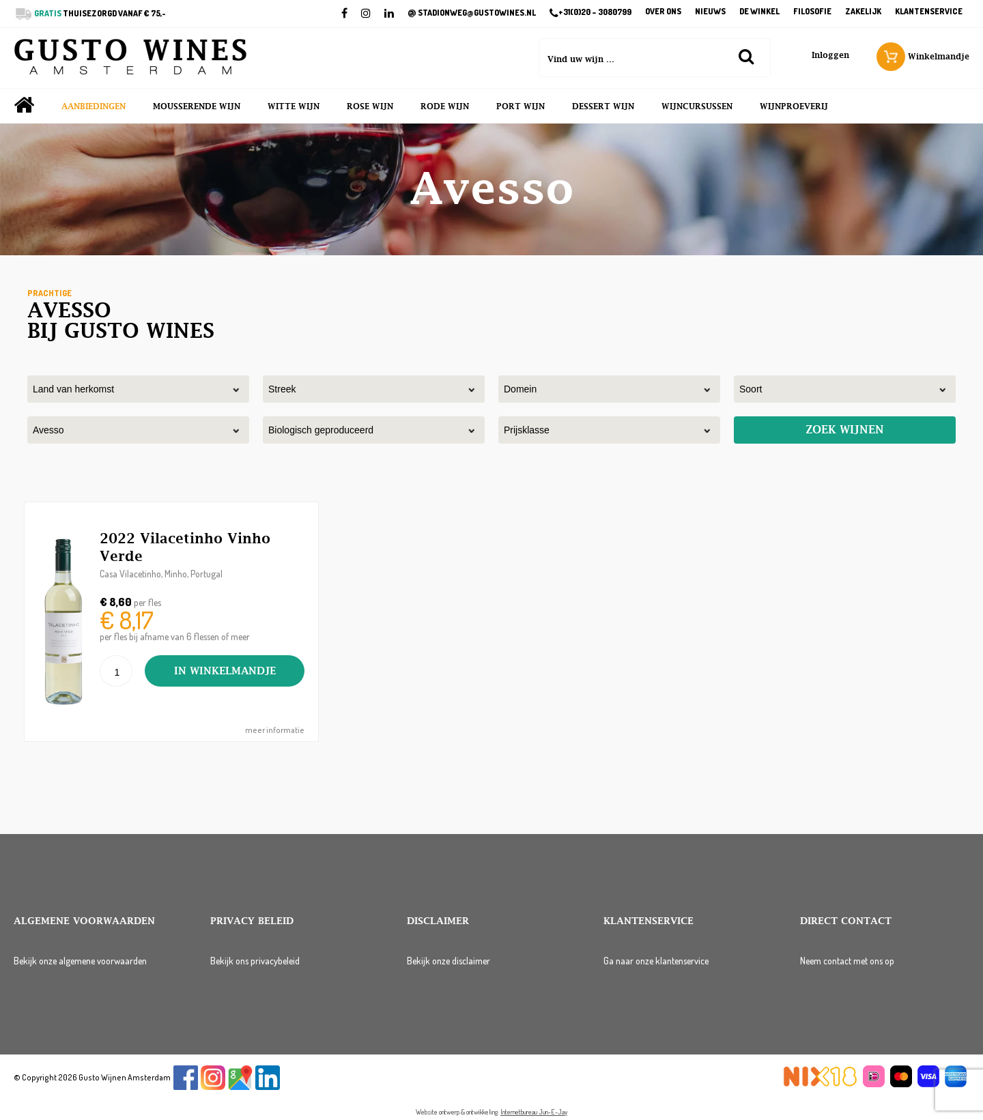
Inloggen (830, 55)
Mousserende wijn (196, 106)
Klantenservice (929, 12)
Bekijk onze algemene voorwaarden (80, 960)
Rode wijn (445, 106)
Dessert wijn (603, 106)
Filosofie (812, 12)
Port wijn (520, 106)
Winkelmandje (923, 56)
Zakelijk (863, 12)
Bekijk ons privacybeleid (255, 960)
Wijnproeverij (794, 106)
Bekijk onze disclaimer (448, 960)
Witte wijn (293, 106)
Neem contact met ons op (847, 960)
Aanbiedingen (93, 106)
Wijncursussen (696, 106)
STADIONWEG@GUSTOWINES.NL (472, 13)
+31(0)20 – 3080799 (590, 13)
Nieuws (710, 12)
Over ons (663, 12)
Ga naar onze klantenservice (656, 960)
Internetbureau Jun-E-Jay (533, 1112)
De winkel (759, 12)
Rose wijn (370, 106)
